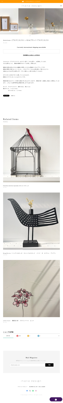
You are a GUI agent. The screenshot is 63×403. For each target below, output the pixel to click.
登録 (49, 365)
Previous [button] (2, 21)
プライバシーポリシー (22, 386)
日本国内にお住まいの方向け (31, 55)
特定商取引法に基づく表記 (35, 386)
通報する (13, 95)
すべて (8, 335)
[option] (31, 21)
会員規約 (43, 386)
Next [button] (60, 21)
